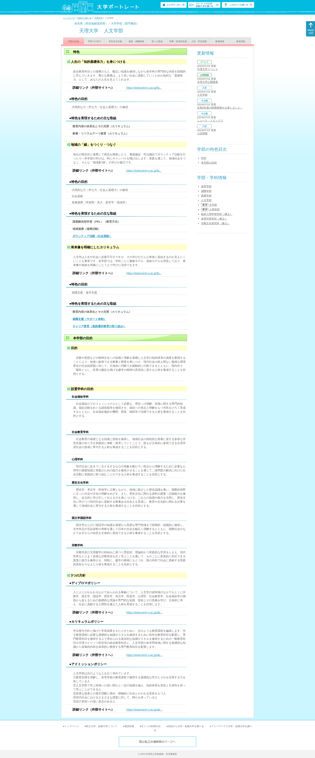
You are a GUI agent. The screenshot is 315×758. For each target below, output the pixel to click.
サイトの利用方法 (151, 726)
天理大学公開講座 (207, 82)
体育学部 (206, 186)
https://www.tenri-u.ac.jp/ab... (144, 612)
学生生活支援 (115, 41)
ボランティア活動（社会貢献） (92, 236)
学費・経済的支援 (178, 41)
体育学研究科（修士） (214, 218)
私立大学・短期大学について (101, 726)
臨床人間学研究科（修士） (216, 214)
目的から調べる (84, 18)
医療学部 (206, 195)
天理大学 (98, 18)
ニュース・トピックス (210, 120)
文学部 (213, 204)
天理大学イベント (207, 69)
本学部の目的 (209, 162)
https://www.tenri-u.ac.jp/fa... (144, 87)
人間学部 (214, 209)
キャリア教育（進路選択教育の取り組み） (99, 326)
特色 (203, 158)
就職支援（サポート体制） (89, 319)
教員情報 (219, 41)
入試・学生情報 (199, 41)
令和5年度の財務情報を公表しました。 (220, 107)
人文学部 (202, 94)
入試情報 (202, 133)
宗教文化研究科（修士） (215, 223)
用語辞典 (129, 726)
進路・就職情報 (136, 41)
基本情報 (240, 41)
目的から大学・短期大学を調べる (186, 726)
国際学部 (206, 191)
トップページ (69, 18)
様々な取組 (157, 41)
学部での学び (94, 41)
